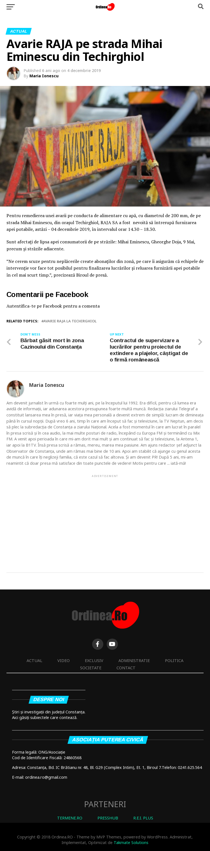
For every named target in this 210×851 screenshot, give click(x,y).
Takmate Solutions (131, 842)
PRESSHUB (107, 818)
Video (63, 660)
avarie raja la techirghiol (70, 321)
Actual (34, 660)
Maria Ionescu (44, 75)
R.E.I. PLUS (143, 818)
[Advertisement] (105, 517)
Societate (90, 667)
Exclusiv (94, 660)
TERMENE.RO (69, 818)
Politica (174, 660)
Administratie (134, 660)
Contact (126, 667)
